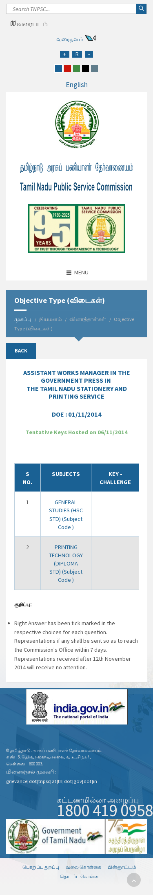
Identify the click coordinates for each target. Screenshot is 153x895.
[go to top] (134, 880)
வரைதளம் (69, 39)
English (77, 84)
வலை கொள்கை (83, 867)
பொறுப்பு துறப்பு (40, 867)
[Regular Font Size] (77, 54)
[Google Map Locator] (29, 24)
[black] (85, 68)
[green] (76, 68)
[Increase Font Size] (64, 54)
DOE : (77, 414)
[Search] (76, 11)
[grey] (94, 68)
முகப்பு (22, 319)
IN (76, 384)
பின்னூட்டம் (122, 867)
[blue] (58, 68)
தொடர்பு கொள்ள (79, 876)
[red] (67, 68)
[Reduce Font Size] (89, 54)
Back (21, 351)
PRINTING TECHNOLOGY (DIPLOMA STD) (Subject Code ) (66, 563)
